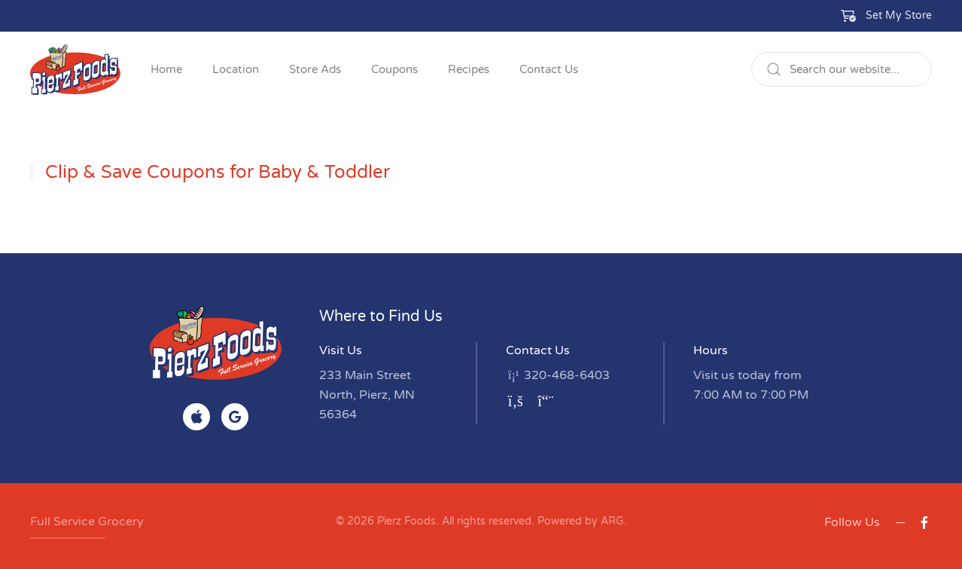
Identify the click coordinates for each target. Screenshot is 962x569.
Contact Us (548, 69)
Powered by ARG (579, 521)
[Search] (841, 69)
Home (166, 69)
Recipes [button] (468, 69)
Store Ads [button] (315, 69)
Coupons (394, 69)
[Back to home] (75, 69)
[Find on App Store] (196, 416)
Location (235, 69)
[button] (887, 16)
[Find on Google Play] (234, 416)
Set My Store (899, 15)
